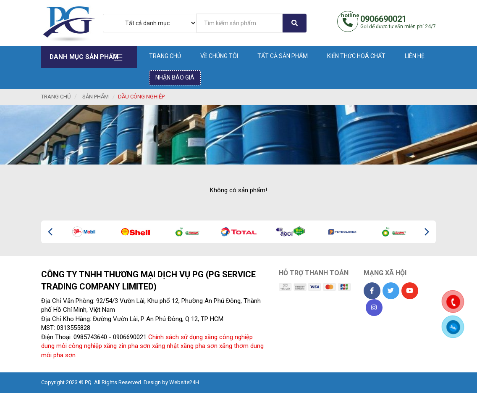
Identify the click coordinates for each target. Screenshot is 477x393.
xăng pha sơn (199, 346)
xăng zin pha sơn (127, 346)
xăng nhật (165, 346)
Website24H (184, 382)
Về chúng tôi (219, 56)
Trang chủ (165, 56)
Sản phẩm (95, 96)
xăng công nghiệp (228, 337)
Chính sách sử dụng (175, 337)
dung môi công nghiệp (71, 346)
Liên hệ (415, 56)
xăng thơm (234, 346)
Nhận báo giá (174, 77)
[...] (239, 22)
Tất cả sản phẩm (282, 56)
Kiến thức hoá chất (356, 56)
